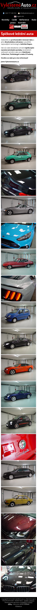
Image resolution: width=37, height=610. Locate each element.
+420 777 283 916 (10, 13)
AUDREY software (29, 601)
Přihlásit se (18, 606)
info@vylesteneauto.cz (27, 13)
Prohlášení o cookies (26, 602)
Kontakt (22, 22)
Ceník (14, 19)
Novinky (5, 19)
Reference (24, 19)
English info (19, 16)
